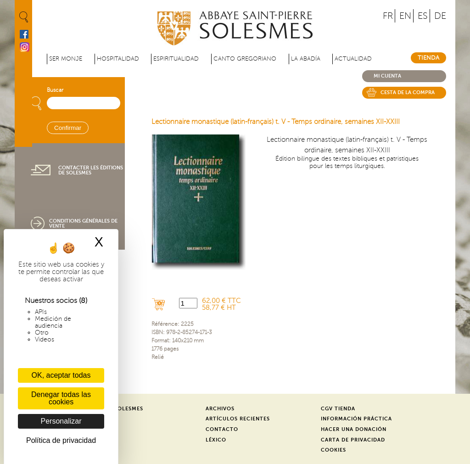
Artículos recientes (238, 418)
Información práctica (356, 418)
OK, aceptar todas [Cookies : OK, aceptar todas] (61, 375)
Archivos (220, 408)
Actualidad (353, 59)
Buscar (55, 90)
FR (388, 16)
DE (440, 16)
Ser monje (65, 59)
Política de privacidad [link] (61, 440)
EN (405, 16)
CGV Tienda (338, 408)
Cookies (333, 450)
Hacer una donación (353, 429)
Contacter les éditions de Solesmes (90, 170)
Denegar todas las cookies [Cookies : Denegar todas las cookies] (61, 398)
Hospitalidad (118, 59)
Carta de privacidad (353, 439)
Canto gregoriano (244, 59)
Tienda (428, 58)
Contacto (222, 429)
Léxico (216, 439)
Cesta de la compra (407, 92)
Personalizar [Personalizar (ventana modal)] (61, 421)
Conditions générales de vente (83, 223)
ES (423, 16)
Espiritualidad (176, 59)
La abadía (305, 59)
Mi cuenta (387, 75)
